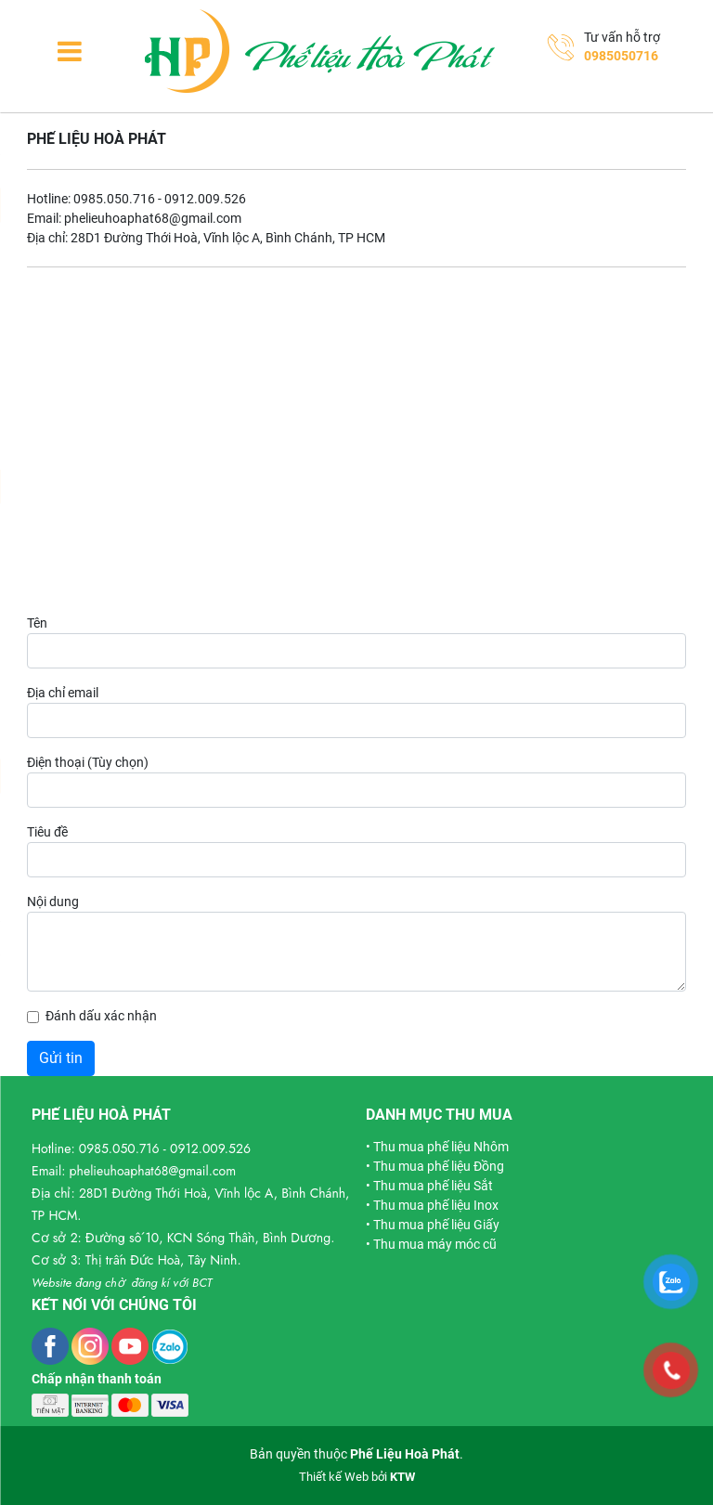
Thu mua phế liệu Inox (436, 1205)
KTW (402, 1477)
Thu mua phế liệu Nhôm (441, 1146)
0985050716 (621, 55)
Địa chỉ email (62, 692)
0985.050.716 (119, 1148)
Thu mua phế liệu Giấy (436, 1224)
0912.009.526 (210, 1148)
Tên (37, 623)
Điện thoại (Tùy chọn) (88, 762)
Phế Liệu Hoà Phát (405, 1454)
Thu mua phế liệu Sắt (433, 1185)
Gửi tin (61, 1058)
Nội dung (53, 901)
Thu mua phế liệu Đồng (438, 1166)
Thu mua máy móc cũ (435, 1244)
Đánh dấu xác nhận (101, 1015)
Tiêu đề (47, 831)
